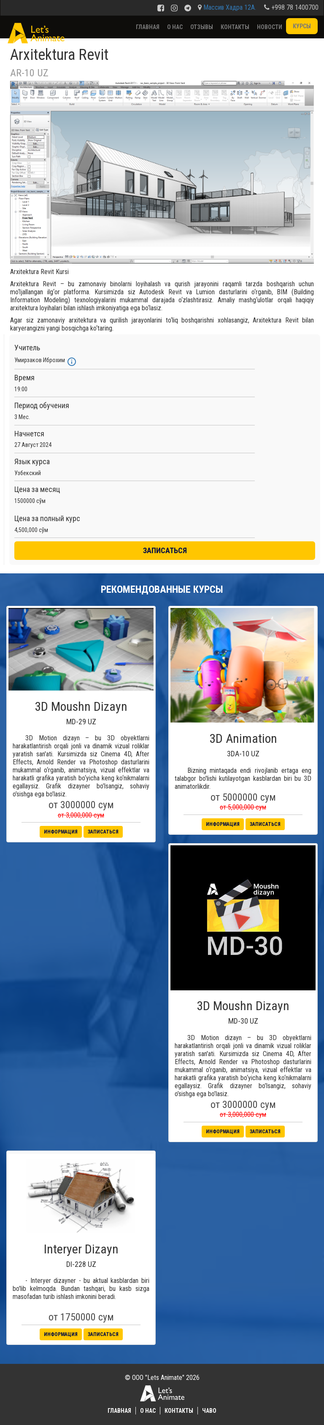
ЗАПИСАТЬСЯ (165, 550)
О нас (175, 27)
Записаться (103, 832)
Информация (61, 832)
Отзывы (201, 27)
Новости (269, 27)
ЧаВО (209, 1410)
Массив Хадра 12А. (229, 7)
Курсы (302, 26)
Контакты (235, 27)
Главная (147, 27)
